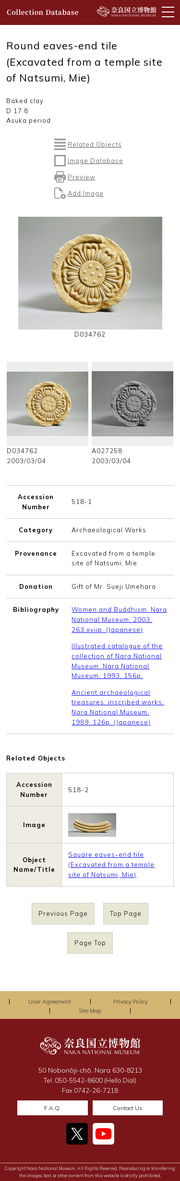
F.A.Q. (52, 1107)
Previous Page (63, 914)
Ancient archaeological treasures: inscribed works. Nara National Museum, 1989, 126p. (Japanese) (118, 707)
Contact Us (128, 1107)
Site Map (90, 1010)
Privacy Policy (130, 1001)
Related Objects (95, 144)
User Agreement (49, 1001)
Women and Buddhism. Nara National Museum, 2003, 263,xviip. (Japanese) (119, 619)
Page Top (90, 943)
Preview (82, 177)
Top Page (126, 914)
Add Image (86, 193)
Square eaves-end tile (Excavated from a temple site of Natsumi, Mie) (111, 864)
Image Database (95, 160)
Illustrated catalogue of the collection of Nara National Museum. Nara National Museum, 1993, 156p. (117, 660)
